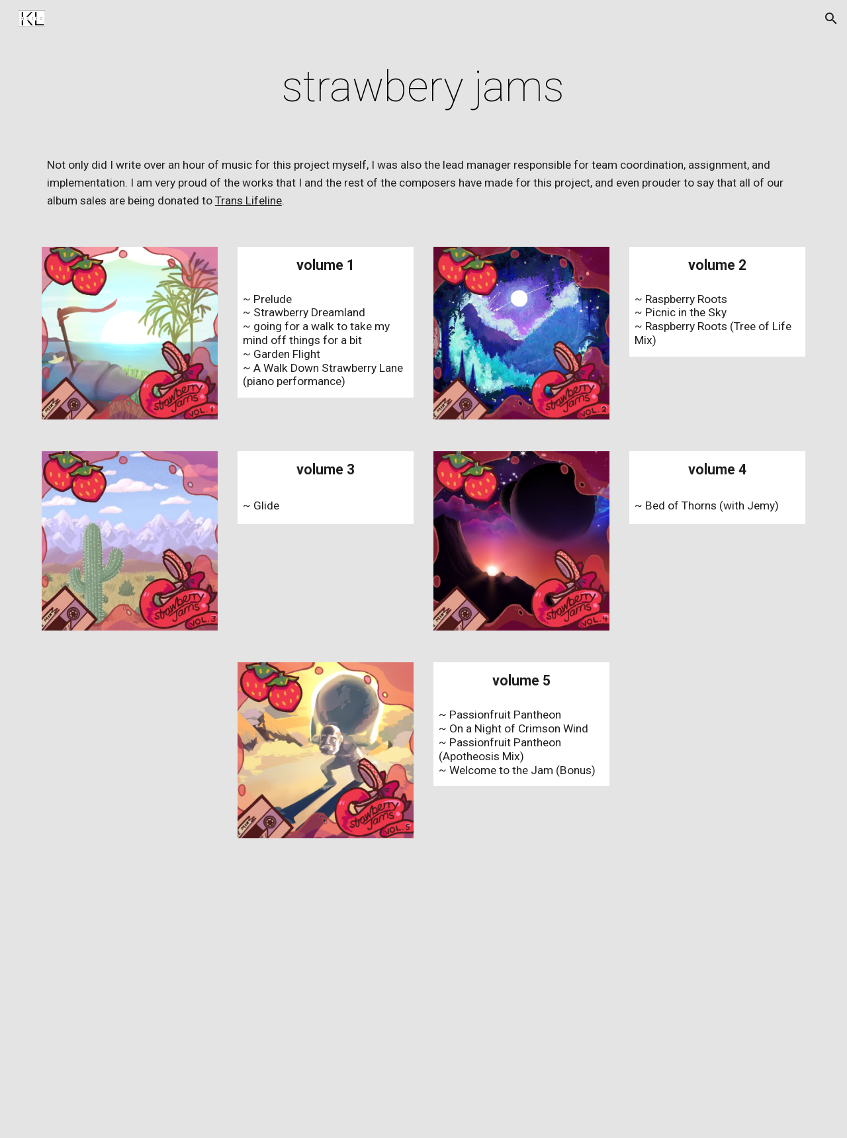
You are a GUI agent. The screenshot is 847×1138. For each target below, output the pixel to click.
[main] (423, 87)
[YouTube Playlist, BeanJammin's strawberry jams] (423, 996)
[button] (831, 18)
